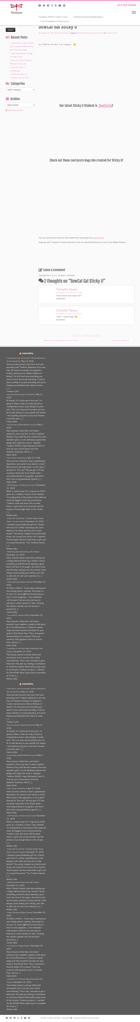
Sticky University (63, 33)
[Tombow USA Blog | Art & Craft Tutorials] (16, 9)
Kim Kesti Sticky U (122, 340)
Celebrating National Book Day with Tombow (23, 552)
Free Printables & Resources (54, 21)
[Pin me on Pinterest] (65, 5)
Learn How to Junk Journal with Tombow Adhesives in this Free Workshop (22, 46)
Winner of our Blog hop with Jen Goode (59, 340)
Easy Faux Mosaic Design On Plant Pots (21, 394)
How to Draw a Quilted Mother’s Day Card (22, 425)
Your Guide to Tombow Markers (18, 615)
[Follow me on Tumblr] (56, 5)
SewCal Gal (105, 106)
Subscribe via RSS (15, 110)
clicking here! (98, 237)
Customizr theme (93, 1018)
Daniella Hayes (66, 289)
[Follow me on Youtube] (60, 5)
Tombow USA (111, 33)
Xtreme (101, 33)
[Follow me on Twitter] (45, 5)
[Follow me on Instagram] (53, 5)
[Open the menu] (134, 13)
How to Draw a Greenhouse (17, 458)
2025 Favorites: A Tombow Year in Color (21, 485)
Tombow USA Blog (27, 353)
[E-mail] (40, 5)
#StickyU (79, 33)
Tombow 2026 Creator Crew (53, 16)
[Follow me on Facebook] (49, 5)
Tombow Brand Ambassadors (88, 16)
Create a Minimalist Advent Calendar (20, 582)
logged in (54, 275)
